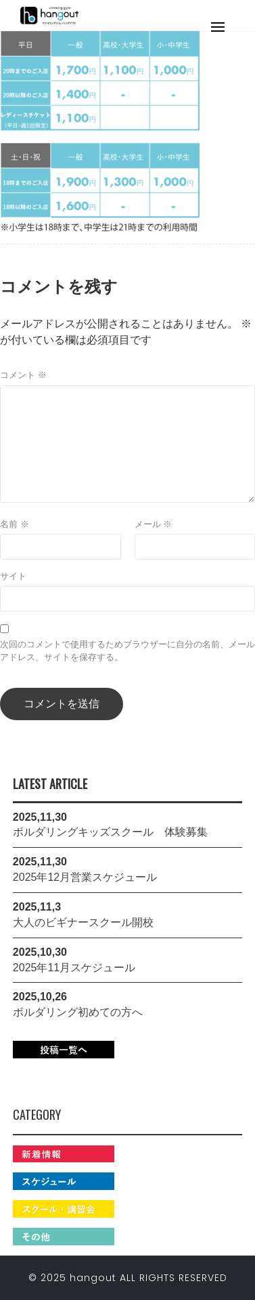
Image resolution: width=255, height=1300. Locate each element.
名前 (14, 524)
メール (153, 524)
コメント (23, 375)
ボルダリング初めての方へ (78, 1012)
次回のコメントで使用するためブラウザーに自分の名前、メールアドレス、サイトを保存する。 (127, 651)
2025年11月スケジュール (74, 967)
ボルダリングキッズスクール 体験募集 (110, 832)
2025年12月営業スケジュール (85, 877)
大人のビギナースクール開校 (83, 922)
